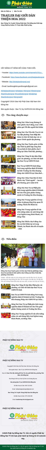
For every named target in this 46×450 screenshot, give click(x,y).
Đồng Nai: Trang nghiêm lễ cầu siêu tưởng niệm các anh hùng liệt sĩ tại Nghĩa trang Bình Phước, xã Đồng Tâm (27, 316)
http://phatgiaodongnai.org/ (19, 82)
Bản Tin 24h (18, 11)
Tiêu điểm (11, 239)
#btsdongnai (35, 91)
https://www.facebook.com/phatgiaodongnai (27, 77)
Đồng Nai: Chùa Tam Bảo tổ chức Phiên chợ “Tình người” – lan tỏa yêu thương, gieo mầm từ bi (30, 180)
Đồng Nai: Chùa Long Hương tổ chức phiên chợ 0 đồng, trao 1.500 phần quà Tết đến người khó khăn (30, 124)
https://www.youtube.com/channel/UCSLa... (26, 73)
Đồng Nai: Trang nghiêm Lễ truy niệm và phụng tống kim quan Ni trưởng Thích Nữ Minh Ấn (30, 202)
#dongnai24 (17, 97)
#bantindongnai (7, 97)
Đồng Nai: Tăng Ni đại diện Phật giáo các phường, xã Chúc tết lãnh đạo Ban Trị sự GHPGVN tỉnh (30, 158)
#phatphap (33, 94)
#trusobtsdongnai (21, 94)
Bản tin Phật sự (6, 11)
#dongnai (27, 91)
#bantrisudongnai (7, 94)
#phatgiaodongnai (8, 91)
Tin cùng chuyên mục (17, 115)
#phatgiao (19, 91)
